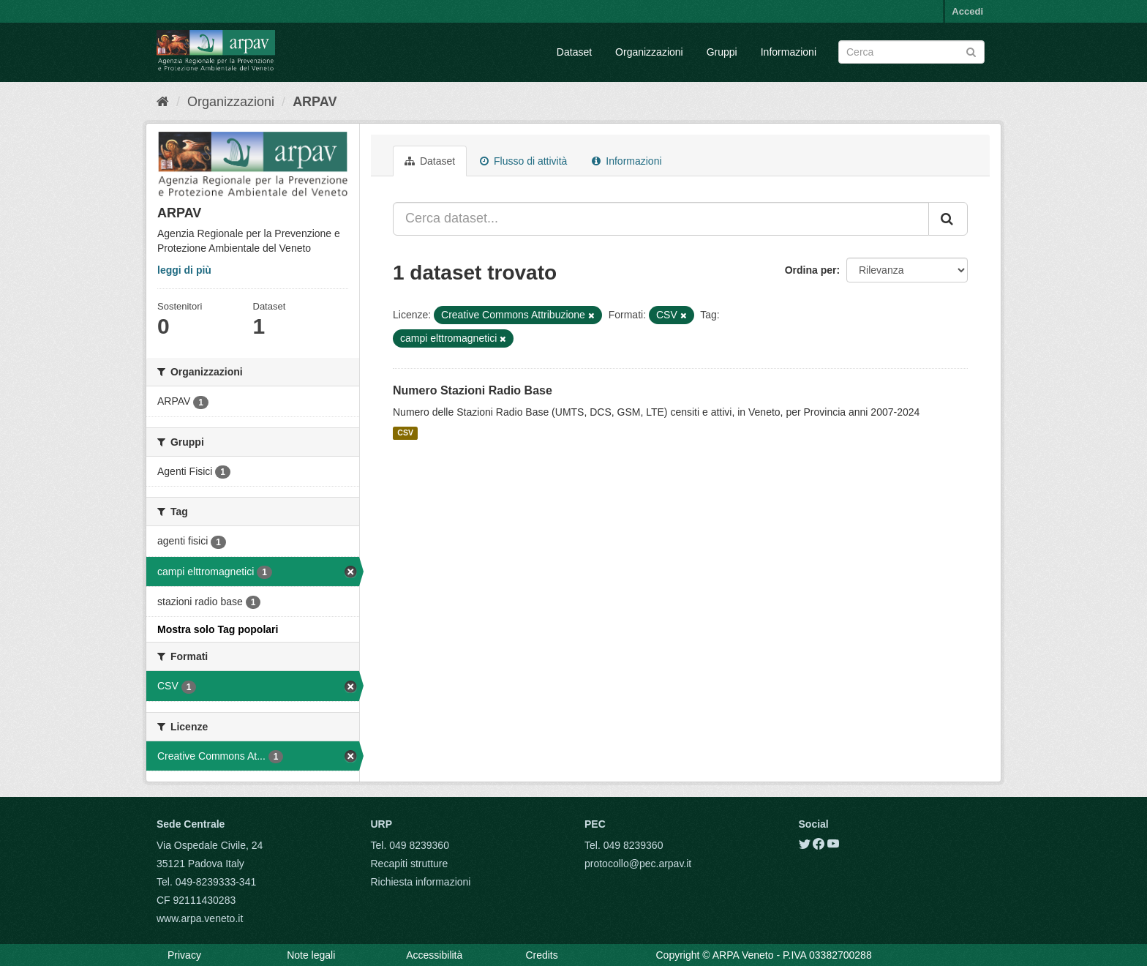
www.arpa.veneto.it (200, 918)
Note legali (311, 955)
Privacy (184, 955)
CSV (405, 433)
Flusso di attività (523, 161)
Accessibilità (434, 955)
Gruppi (722, 52)
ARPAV (314, 101)
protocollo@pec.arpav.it (637, 863)
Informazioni (788, 52)
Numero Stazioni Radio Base (472, 390)
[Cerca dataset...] (661, 219)
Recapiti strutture (409, 863)
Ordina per (811, 270)
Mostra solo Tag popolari (217, 629)
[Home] (163, 101)
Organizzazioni (649, 52)
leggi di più (184, 270)
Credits (541, 955)
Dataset (574, 52)
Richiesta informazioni (421, 882)
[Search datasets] (911, 52)
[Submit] (971, 51)
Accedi (967, 11)
